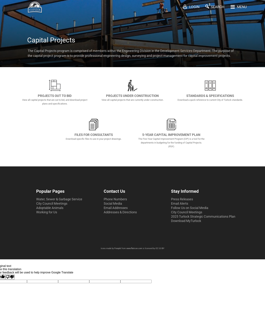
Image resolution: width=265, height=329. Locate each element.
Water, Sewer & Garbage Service (59, 199)
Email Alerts (179, 203)
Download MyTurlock (186, 221)
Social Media (113, 203)
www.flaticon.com (134, 248)
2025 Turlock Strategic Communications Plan (203, 216)
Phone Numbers (115, 199)
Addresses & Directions (120, 212)
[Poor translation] (10, 277)
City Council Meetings (51, 203)
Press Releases (182, 199)
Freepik (117, 248)
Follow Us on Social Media (189, 208)
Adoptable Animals (49, 208)
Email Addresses (116, 208)
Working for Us (46, 212)
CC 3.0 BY (160, 248)
